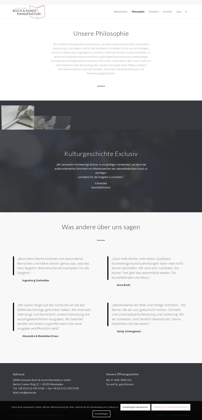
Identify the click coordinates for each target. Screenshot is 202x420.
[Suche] (186, 12)
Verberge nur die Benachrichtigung (171, 407)
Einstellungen (101, 413)
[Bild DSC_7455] (19, 116)
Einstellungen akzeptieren (135, 407)
